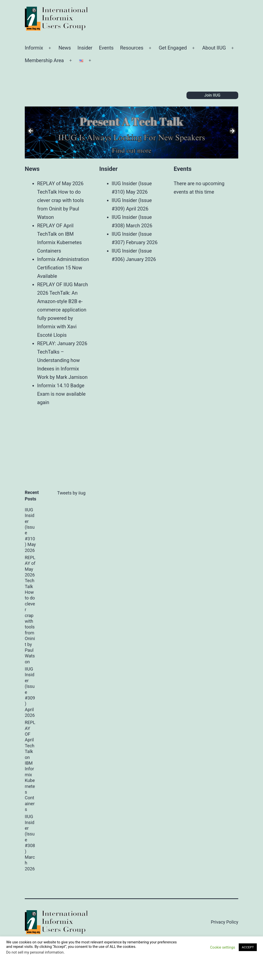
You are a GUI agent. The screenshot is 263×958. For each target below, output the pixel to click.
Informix (34, 48)
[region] (131, 132)
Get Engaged (173, 48)
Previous (31, 131)
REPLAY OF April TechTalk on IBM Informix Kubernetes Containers (30, 766)
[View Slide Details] (131, 132)
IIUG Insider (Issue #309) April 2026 (30, 692)
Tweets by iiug (71, 492)
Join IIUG (212, 95)
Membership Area (44, 60)
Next (232, 131)
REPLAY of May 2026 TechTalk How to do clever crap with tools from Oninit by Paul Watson (60, 200)
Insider (85, 48)
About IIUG (214, 48)
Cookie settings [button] (222, 947)
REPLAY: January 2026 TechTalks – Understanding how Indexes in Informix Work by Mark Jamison (62, 360)
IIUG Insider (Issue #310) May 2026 (30, 530)
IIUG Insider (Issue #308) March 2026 (30, 842)
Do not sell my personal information (35, 952)
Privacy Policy (224, 922)
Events (106, 48)
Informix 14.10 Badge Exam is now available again (61, 394)
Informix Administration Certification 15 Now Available (63, 267)
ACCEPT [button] (248, 947)
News (64, 48)
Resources (131, 48)
